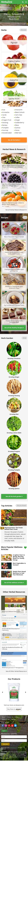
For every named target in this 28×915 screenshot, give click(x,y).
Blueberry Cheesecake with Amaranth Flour (14, 287)
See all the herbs (13, 140)
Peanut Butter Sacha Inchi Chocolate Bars (14, 321)
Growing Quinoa (14, 488)
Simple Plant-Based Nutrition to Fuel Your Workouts (19, 573)
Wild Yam (18, 133)
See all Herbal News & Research (16, 210)
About (3, 717)
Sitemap (13, 719)
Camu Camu (14, 61)
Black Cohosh (19, 112)
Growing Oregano (14, 451)
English (4, 730)
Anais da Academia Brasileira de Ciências (12, 648)
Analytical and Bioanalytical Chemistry (10, 629)
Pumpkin (5, 128)
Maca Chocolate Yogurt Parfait (14, 237)
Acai (3, 110)
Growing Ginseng (14, 395)
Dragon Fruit (6, 120)
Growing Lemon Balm (14, 433)
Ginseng (5, 123)
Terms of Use (5, 719)
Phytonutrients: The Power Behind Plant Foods (13, 528)
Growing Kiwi (14, 414)
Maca (17, 125)
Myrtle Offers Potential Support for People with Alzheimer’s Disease (13, 166)
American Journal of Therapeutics (13, 668)
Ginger (17, 120)
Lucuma (14, 79)
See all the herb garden (13, 496)
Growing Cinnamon (14, 358)
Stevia (17, 130)
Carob (4, 115)
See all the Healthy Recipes (13, 327)
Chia (3, 117)
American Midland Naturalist (11, 611)
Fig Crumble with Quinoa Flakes (14, 305)
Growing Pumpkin (14, 470)
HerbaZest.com (13, 747)
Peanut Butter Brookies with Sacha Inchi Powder (14, 253)
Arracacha (5, 112)
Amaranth (18, 110)
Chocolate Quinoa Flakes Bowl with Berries (14, 270)
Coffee (17, 117)
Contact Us (10, 717)
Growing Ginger (14, 377)
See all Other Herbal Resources (16, 671)
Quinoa (17, 128)
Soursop (5, 130)
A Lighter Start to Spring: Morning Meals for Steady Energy (19, 557)
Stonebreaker (7, 133)
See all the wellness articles (13, 582)
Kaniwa (4, 125)
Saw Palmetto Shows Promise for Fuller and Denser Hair (12, 185)
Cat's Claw (18, 115)
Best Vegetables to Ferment (19, 564)
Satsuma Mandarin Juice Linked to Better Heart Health (13, 203)
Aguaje (14, 42)
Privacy (17, 717)
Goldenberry (19, 123)
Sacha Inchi (14, 98)
